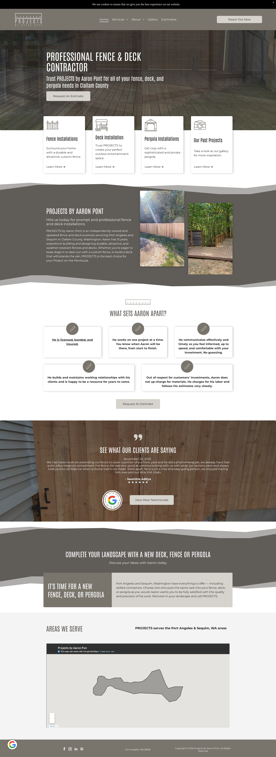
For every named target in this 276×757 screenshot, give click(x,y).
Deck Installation (109, 137)
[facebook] (64, 749)
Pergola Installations (162, 138)
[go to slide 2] (133, 482)
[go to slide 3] (136, 482)
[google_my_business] (81, 749)
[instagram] (70, 749)
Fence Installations (62, 138)
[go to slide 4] (140, 482)
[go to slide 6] (147, 482)
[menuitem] (104, 19)
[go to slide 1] (129, 482)
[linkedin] (76, 749)
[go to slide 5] (143, 482)
